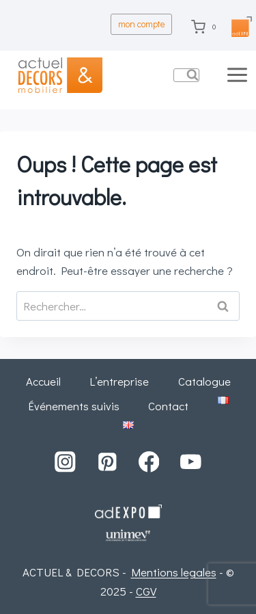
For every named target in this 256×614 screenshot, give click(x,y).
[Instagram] (65, 462)
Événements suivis (73, 406)
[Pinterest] (107, 462)
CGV (146, 591)
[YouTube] (191, 462)
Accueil (43, 381)
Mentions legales (173, 572)
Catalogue (204, 381)
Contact (168, 406)
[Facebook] (149, 462)
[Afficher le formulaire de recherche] (186, 75)
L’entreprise (119, 381)
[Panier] (206, 26)
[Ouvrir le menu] (239, 75)
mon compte (141, 24)
